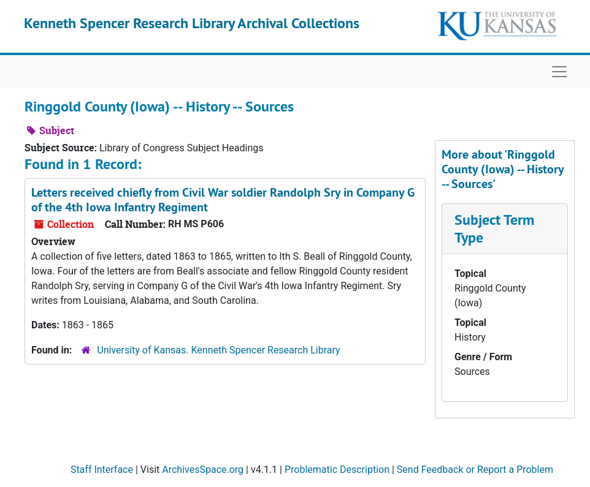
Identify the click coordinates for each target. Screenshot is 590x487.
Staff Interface (102, 469)
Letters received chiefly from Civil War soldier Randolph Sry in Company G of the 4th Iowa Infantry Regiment (223, 199)
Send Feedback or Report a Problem (475, 469)
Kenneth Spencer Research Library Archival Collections (191, 22)
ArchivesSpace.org (202, 469)
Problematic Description (337, 469)
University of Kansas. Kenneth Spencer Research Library (218, 350)
